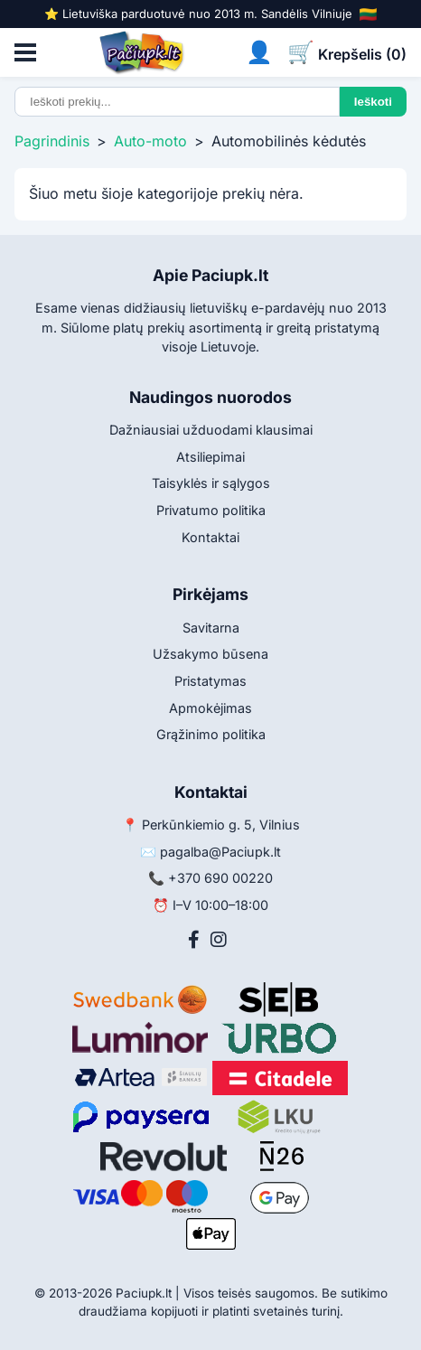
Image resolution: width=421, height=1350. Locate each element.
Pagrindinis (51, 141)
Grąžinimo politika (211, 734)
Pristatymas (210, 681)
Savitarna (210, 627)
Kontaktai (210, 537)
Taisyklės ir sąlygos (211, 483)
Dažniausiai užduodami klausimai (211, 429)
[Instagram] (218, 940)
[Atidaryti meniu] (25, 52)
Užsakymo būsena (210, 653)
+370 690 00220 (220, 878)
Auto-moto (150, 141)
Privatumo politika (211, 510)
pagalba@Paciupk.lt (220, 851)
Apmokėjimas (210, 708)
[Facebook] (194, 940)
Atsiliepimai (210, 456)
